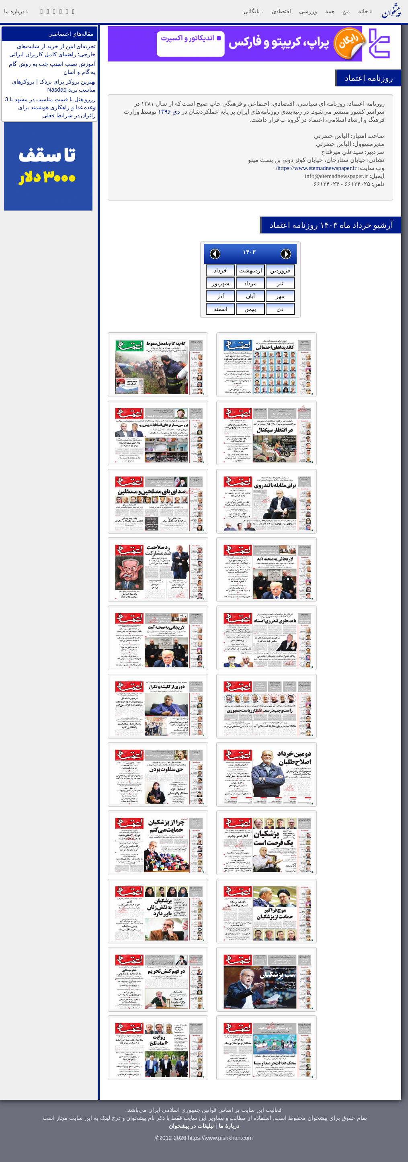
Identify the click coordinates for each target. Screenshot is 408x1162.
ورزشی (308, 11)
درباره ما (16, 11)
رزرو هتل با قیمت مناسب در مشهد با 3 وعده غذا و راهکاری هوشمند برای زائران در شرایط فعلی (50, 107)
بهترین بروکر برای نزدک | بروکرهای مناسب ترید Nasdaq (54, 85)
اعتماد (355, 78)
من (346, 11)
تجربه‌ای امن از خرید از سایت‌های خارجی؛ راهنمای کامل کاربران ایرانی (52, 50)
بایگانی (253, 11)
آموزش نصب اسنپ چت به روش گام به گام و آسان (52, 68)
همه (329, 11)
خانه (365, 11)
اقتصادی (281, 11)
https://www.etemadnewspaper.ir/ (316, 168)
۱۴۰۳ (249, 252)
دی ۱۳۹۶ (169, 111)
